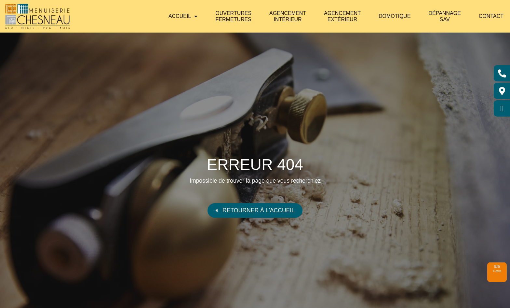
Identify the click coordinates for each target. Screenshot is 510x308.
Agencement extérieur (342, 16)
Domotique (395, 16)
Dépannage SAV (445, 16)
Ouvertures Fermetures (233, 16)
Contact (491, 16)
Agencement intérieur (287, 16)
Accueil (182, 16)
